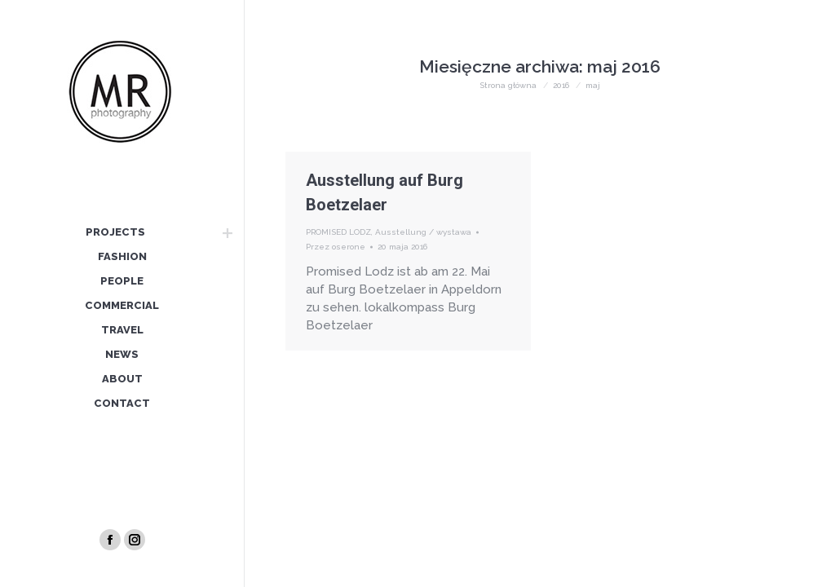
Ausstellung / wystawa (423, 231)
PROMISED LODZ (338, 231)
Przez (335, 246)
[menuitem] (115, 233)
